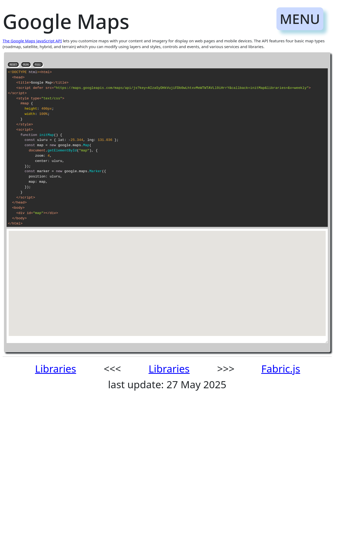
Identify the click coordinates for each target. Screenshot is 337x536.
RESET (13, 64)
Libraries (55, 368)
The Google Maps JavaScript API (32, 40)
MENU (300, 18)
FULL (38, 64)
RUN (25, 64)
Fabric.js (280, 368)
